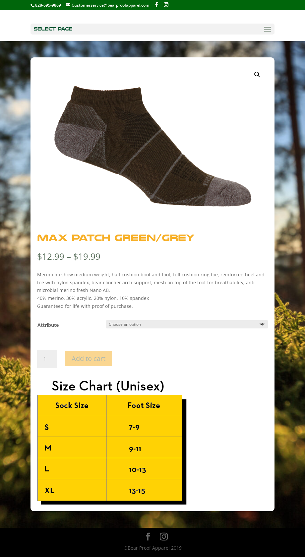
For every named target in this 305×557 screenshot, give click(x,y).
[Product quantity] (47, 359)
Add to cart (88, 358)
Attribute (48, 325)
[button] (257, 75)
